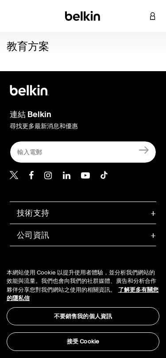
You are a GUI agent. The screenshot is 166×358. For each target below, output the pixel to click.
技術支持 (33, 213)
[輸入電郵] (83, 152)
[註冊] (144, 150)
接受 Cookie (83, 341)
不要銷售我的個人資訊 (83, 316)
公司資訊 (33, 235)
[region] (83, 304)
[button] (139, 16)
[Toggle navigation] (14, 16)
